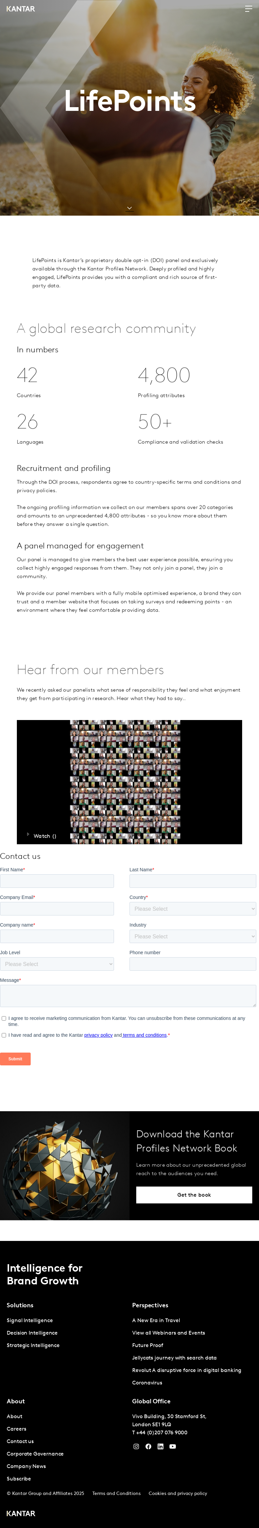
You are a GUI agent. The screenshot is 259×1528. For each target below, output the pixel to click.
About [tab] (16, 1402)
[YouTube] (160, 1448)
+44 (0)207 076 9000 (162, 1433)
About (14, 1417)
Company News (26, 1466)
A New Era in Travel (156, 1320)
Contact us (20, 1441)
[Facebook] (148, 1448)
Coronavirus (147, 1383)
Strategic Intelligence (33, 1345)
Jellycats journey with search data (174, 1358)
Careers (16, 1429)
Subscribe (19, 1479)
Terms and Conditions (116, 1493)
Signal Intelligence (30, 1320)
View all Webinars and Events (168, 1333)
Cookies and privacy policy (178, 1493)
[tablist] (129, 1384)
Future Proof (147, 1345)
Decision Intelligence (32, 1333)
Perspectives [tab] (150, 1306)
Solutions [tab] (20, 1306)
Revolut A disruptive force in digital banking (186, 1370)
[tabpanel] (67, 1333)
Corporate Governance (35, 1454)
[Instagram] (136, 1448)
